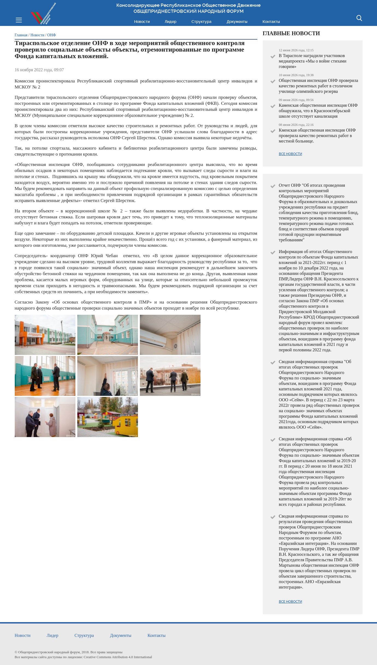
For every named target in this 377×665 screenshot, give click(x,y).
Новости (142, 21)
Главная (21, 35)
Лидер (170, 21)
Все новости (290, 154)
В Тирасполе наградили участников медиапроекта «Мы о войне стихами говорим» (312, 61)
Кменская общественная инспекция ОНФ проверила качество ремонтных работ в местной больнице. (317, 135)
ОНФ (51, 35)
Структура (201, 21)
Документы (237, 21)
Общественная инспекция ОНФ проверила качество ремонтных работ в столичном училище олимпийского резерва (318, 86)
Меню (19, 19)
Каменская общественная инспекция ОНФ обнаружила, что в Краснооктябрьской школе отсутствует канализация (318, 110)
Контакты (271, 21)
